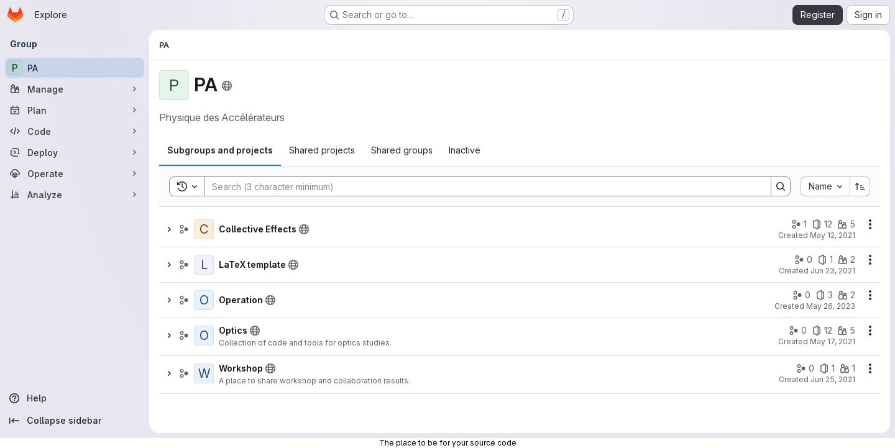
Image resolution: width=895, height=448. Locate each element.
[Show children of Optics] (169, 335)
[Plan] (74, 110)
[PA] (74, 68)
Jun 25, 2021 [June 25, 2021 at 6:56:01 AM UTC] (832, 379)
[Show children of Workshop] (169, 373)
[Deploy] (74, 152)
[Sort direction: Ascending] (860, 186)
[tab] (220, 150)
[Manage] (74, 89)
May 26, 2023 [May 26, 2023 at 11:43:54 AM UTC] (830, 306)
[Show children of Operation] (169, 300)
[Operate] (74, 173)
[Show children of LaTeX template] (169, 265)
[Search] (481, 186)
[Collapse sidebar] (74, 421)
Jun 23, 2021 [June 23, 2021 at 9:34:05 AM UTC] (832, 270)
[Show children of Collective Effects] (169, 229)
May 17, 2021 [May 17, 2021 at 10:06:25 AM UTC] (832, 341)
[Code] (74, 131)
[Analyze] (74, 194)
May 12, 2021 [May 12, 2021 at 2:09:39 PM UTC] (832, 235)
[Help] (74, 398)
